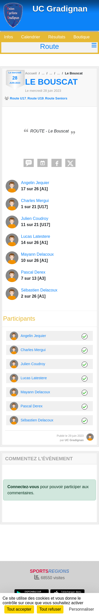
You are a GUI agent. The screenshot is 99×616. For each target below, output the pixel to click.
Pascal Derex (33, 272)
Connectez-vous (23, 487)
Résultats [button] (56, 37)
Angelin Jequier (35, 183)
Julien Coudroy (34, 218)
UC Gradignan (59, 8)
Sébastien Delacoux (39, 290)
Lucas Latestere (35, 236)
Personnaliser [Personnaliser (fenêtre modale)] (81, 609)
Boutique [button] (81, 37)
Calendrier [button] (30, 37)
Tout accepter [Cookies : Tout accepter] (19, 609)
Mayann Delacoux (37, 254)
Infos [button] (8, 37)
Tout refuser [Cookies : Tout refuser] (50, 609)
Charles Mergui (35, 200)
